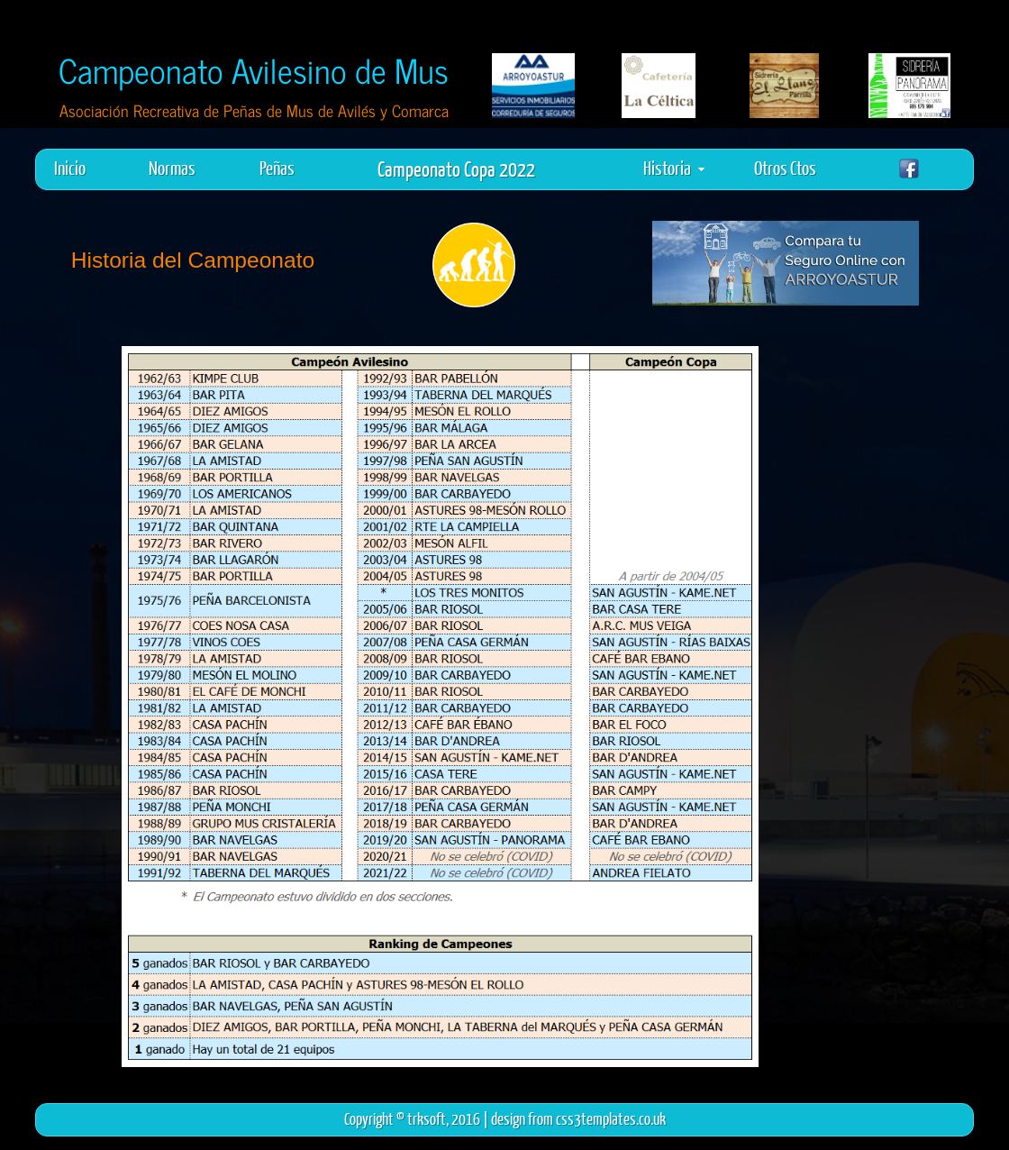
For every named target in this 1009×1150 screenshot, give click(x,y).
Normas (172, 167)
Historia (673, 167)
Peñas (277, 167)
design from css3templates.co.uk (578, 1118)
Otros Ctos (785, 167)
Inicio (70, 167)
